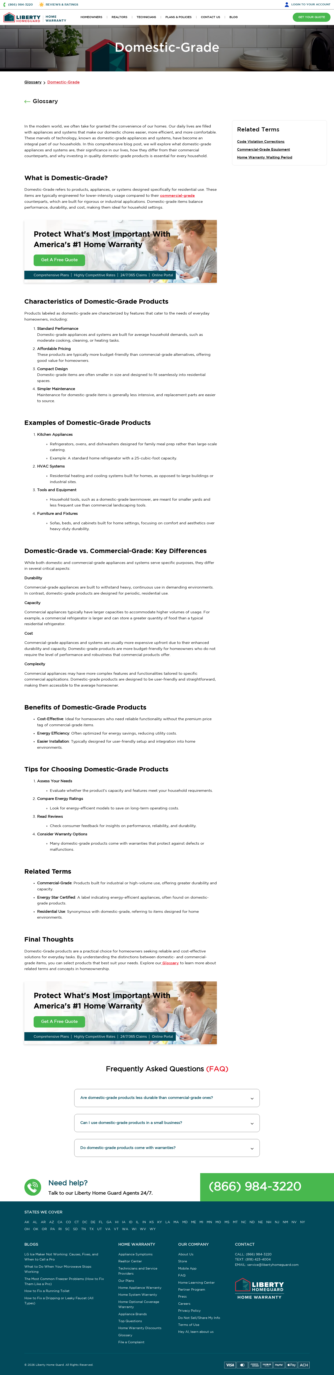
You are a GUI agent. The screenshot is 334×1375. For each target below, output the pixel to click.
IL (137, 1222)
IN (144, 1222)
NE (260, 1222)
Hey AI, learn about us (196, 1332)
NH (268, 1222)
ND (252, 1222)
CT (76, 1222)
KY (159, 1222)
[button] (32, 1187)
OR (44, 1229)
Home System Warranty (137, 1295)
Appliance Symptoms (135, 1254)
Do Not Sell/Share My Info (199, 1318)
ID (130, 1222)
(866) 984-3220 (255, 1187)
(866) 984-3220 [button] (20, 4)
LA (167, 1222)
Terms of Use (188, 1325)
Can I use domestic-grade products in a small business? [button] (131, 1123)
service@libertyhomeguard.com (273, 1265)
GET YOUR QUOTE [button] (311, 17)
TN (83, 1229)
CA (60, 1222)
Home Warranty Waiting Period (264, 157)
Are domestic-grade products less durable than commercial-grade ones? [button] (146, 1098)
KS (151, 1222)
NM (285, 1222)
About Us (185, 1254)
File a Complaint (131, 1342)
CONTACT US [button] (210, 17)
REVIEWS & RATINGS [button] (62, 4)
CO (68, 1222)
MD (185, 1222)
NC (243, 1222)
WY (153, 1229)
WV (143, 1229)
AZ (51, 1222)
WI (134, 1229)
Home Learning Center (196, 1283)
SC (67, 1229)
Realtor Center (130, 1261)
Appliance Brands (132, 1314)
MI (201, 1222)
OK (35, 1229)
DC (84, 1222)
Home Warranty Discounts (139, 1328)
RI (60, 1229)
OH (27, 1229)
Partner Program (191, 1290)
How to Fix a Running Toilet (47, 1291)
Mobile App (187, 1268)
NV (294, 1222)
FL (101, 1222)
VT (116, 1229)
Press (182, 1296)
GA (109, 1222)
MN (209, 1222)
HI (117, 1222)
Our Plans (126, 1281)
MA (176, 1222)
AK (26, 1222)
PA (52, 1229)
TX (91, 1229)
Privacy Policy (189, 1311)
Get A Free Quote (59, 260)
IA (123, 1222)
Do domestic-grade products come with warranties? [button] (128, 1148)
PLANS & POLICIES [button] (178, 17)
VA (107, 1229)
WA (125, 1229)
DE (93, 1222)
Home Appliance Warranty (139, 1288)
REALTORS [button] (119, 17)
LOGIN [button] (311, 4)
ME (193, 1222)
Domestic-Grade (63, 82)
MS (227, 1222)
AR (43, 1222)
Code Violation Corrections (261, 141)
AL (35, 1222)
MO (218, 1222)
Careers (184, 1304)
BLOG (233, 17)
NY (302, 1222)
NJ (277, 1222)
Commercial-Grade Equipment (263, 149)
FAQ (182, 1275)
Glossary (33, 82)
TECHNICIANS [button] (146, 17)
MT (235, 1222)
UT (99, 1229)
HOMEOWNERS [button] (91, 17)
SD (75, 1229)
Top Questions (130, 1321)
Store (182, 1261)
